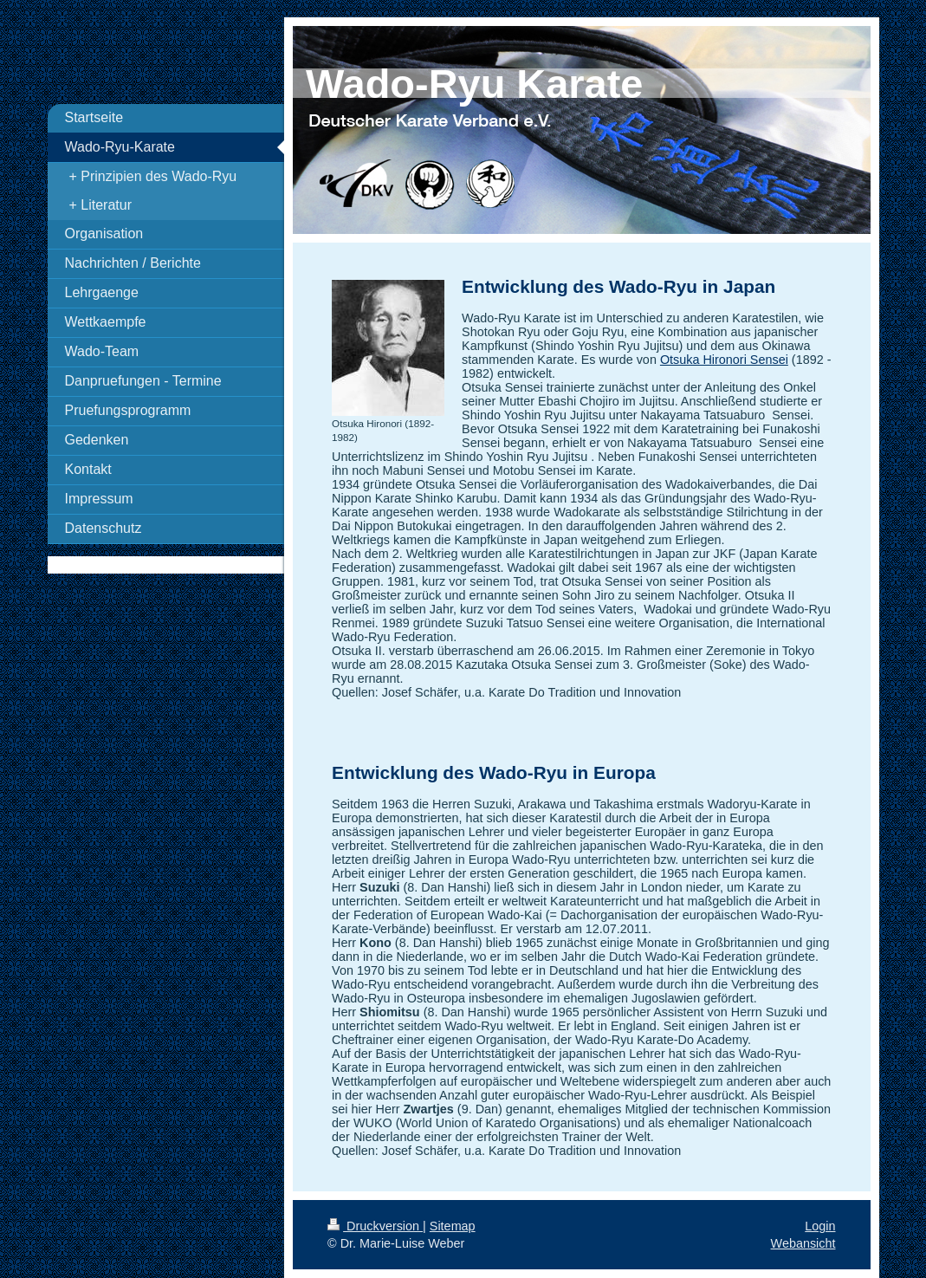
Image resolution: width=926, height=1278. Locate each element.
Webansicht (803, 1243)
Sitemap (453, 1226)
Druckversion (375, 1226)
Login (820, 1226)
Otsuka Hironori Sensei (724, 360)
